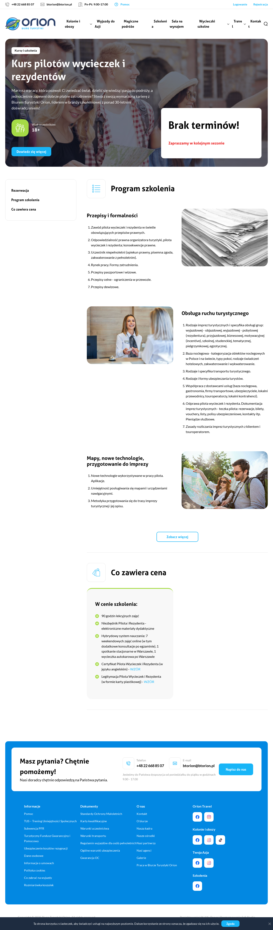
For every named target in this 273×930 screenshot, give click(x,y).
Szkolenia (159, 24)
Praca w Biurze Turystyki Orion (157, 865)
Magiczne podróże (130, 24)
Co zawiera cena (23, 209)
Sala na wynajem (177, 24)
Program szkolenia (25, 200)
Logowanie (240, 4)
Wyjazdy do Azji (105, 24)
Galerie (141, 858)
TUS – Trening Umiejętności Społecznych (50, 821)
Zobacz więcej (177, 537)
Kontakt (254, 24)
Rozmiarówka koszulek (39, 885)
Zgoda (230, 924)
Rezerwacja (20, 190)
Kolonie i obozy (72, 24)
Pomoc (28, 814)
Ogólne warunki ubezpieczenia (100, 850)
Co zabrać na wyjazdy (38, 877)
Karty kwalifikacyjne (93, 821)
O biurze (142, 821)
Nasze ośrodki (146, 836)
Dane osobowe (33, 855)
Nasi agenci (144, 850)
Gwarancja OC (89, 858)
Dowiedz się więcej (31, 151)
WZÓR (135, 669)
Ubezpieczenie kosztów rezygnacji (46, 848)
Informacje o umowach (39, 863)
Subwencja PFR (34, 828)
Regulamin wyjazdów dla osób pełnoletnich (108, 843)
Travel (237, 24)
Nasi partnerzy (146, 843)
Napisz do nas (236, 769)
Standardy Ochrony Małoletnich (101, 814)
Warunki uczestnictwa (94, 828)
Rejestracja (260, 4)
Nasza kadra (144, 828)
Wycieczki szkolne (206, 24)
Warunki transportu (93, 836)
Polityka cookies (34, 870)
